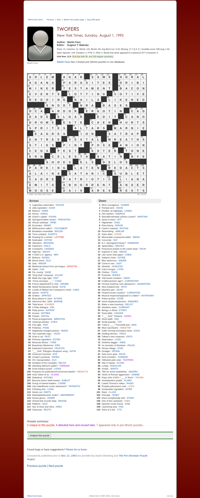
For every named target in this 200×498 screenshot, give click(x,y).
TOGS (114, 272)
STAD (120, 348)
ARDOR (42, 263)
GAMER (125, 205)
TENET (115, 395)
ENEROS (120, 213)
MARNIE (58, 301)
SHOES (56, 357)
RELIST (129, 304)
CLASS (112, 392)
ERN (57, 345)
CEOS (57, 333)
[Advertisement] (89, 8)
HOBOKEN (133, 243)
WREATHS (59, 319)
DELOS (62, 363)
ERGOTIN (72, 266)
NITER (128, 389)
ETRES (123, 310)
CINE (127, 404)
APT (119, 219)
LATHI (131, 386)
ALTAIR (120, 363)
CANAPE (118, 313)
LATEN (57, 368)
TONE (53, 342)
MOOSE (62, 401)
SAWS (45, 211)
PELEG (131, 345)
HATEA (127, 316)
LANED (128, 211)
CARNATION (133, 292)
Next (59, 20)
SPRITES (46, 295)
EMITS (47, 392)
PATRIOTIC (74, 386)
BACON (59, 231)
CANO (58, 281)
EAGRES (49, 304)
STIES (54, 322)
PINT (45, 325)
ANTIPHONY (147, 295)
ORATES (119, 246)
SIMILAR (119, 231)
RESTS (47, 409)
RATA (124, 287)
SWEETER (125, 327)
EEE (117, 319)
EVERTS (52, 234)
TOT (119, 322)
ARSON (119, 225)
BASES (46, 257)
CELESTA (60, 348)
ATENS (118, 234)
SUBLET (65, 380)
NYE (55, 354)
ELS (54, 360)
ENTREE (45, 313)
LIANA (50, 389)
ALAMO (128, 380)
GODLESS (117, 266)
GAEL (117, 222)
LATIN (120, 269)
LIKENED (49, 249)
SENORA (133, 371)
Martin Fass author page (74, 20)
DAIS (44, 404)
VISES (122, 333)
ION (52, 307)
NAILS (47, 246)
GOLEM (60, 205)
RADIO (130, 383)
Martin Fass (63, 62)
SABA (127, 401)
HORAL (44, 213)
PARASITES (64, 219)
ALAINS (55, 374)
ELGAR (59, 275)
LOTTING (59, 237)
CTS (119, 409)
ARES (59, 406)
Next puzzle (56, 465)
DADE (48, 272)
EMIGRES (133, 301)
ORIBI (53, 222)
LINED (128, 254)
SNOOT (46, 251)
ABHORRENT (67, 395)
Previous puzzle (37, 465)
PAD (121, 406)
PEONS (116, 351)
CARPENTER (132, 281)
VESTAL (45, 316)
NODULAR (115, 366)
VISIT (119, 263)
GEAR (119, 289)
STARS (130, 398)
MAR (134, 325)
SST (115, 240)
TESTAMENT (61, 228)
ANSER (51, 398)
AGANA (52, 216)
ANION (64, 330)
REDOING (48, 243)
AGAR (52, 208)
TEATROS (128, 360)
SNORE (122, 260)
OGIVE (119, 208)
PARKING (65, 366)
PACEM (139, 377)
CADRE (62, 383)
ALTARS (58, 298)
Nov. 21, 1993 (68, 455)
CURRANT (124, 307)
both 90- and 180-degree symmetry (97, 56)
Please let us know (76, 449)
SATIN (73, 351)
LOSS (118, 339)
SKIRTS (114, 368)
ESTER (56, 339)
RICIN (143, 249)
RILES (122, 354)
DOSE (120, 298)
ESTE (63, 287)
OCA (48, 260)
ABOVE (123, 251)
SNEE (122, 342)
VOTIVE (48, 240)
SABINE (135, 374)
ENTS (129, 336)
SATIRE (121, 257)
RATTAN (124, 228)
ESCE (137, 330)
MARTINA (143, 216)
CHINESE (123, 357)
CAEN (76, 289)
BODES (116, 275)
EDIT (56, 278)
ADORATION (143, 284)
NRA (56, 254)
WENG (136, 237)
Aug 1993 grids (93, 20)
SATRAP (50, 310)
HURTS (44, 292)
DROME (64, 284)
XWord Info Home (35, 20)
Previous (50, 20)
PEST (47, 336)
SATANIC (48, 377)
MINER (47, 225)
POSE (46, 327)
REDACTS (82, 371)
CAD (42, 269)
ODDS (126, 278)
